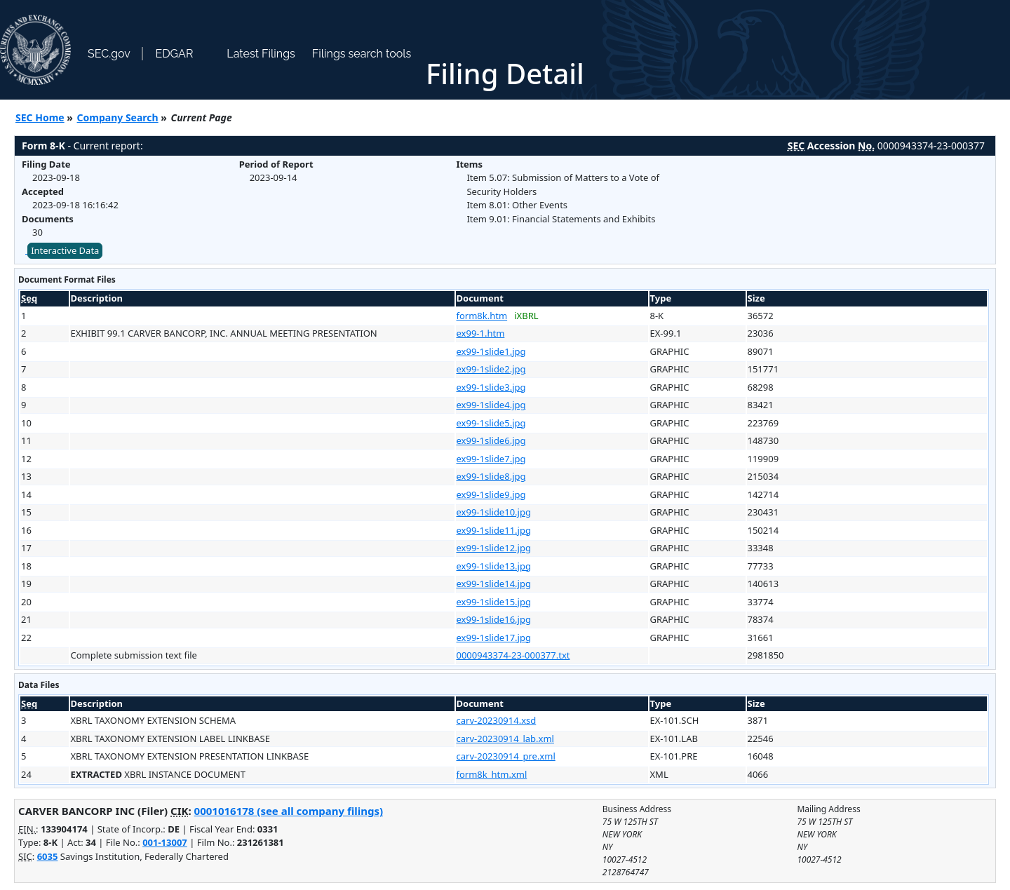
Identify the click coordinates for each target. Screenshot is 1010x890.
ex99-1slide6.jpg (491, 440)
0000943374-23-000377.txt (513, 655)
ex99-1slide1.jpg (491, 351)
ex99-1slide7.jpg (491, 458)
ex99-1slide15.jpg (494, 601)
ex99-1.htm (481, 333)
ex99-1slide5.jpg (491, 423)
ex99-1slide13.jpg (494, 566)
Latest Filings (261, 53)
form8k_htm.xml (492, 774)
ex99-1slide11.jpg (494, 530)
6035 (47, 856)
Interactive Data (65, 250)
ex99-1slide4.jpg (491, 404)
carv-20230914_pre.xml (506, 756)
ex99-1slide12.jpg (494, 547)
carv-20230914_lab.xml (505, 738)
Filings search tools (362, 53)
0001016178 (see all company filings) (288, 811)
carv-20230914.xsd (497, 720)
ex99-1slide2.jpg (491, 369)
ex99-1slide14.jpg (494, 583)
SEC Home (40, 117)
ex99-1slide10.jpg (494, 512)
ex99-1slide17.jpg (494, 637)
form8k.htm (482, 315)
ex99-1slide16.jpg (494, 619)
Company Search (118, 117)
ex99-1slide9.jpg (491, 494)
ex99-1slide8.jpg (491, 476)
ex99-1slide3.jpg (491, 387)
